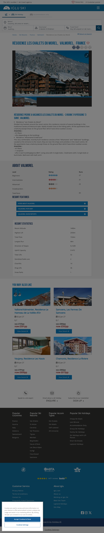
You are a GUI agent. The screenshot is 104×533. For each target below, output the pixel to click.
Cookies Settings (22, 525)
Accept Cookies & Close (22, 519)
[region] (22, 516)
